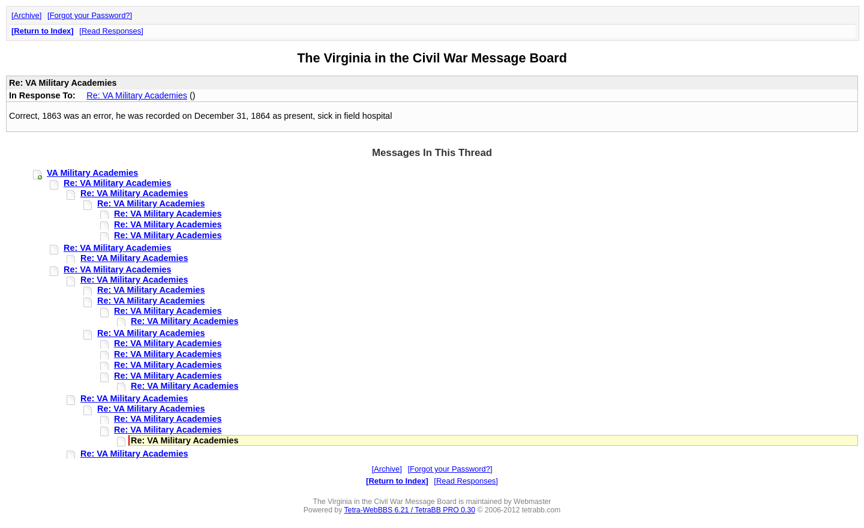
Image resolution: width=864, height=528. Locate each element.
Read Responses (111, 30)
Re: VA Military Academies (136, 95)
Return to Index (42, 30)
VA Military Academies (92, 173)
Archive (27, 15)
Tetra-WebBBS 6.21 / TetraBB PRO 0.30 (409, 510)
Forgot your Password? (90, 15)
